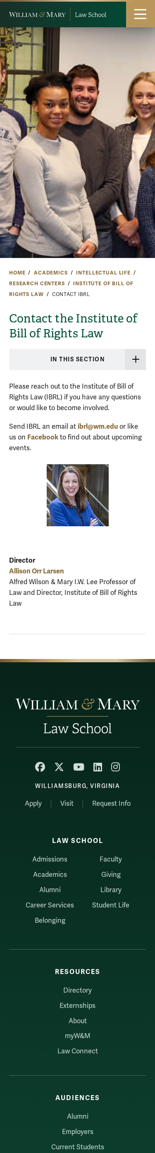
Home (17, 273)
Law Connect (77, 1051)
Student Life (110, 905)
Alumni (50, 890)
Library (111, 890)
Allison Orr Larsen (36, 571)
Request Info (111, 804)
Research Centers (37, 283)
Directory (77, 990)
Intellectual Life (103, 273)
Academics (51, 273)
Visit (67, 804)
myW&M (78, 1036)
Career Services (50, 905)
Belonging (50, 921)
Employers (77, 1132)
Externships (77, 1006)
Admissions (49, 859)
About (78, 1021)
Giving (111, 875)
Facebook (42, 437)
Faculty (111, 859)
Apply (33, 804)
